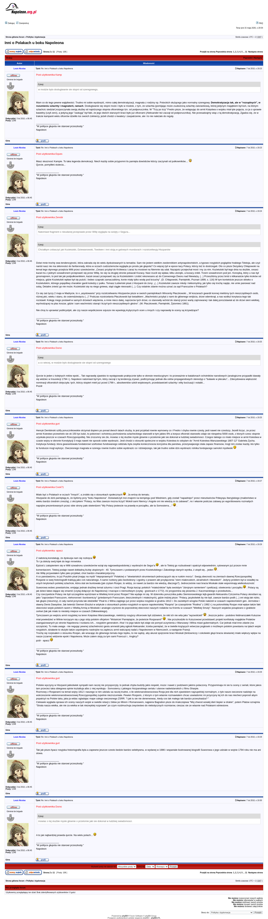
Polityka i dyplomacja (35, 37)
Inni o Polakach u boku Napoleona (34, 43)
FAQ (259, 23)
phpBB (124, 916)
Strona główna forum (15, 37)
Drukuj (9, 58)
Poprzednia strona (224, 52)
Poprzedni (247, 58)
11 (246, 52)
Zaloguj (10, 23)
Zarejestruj (22, 23)
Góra (8, 141)
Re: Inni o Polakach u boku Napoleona (57, 69)
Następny (258, 58)
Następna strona (255, 52)
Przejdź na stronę (208, 52)
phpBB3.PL (155, 918)
